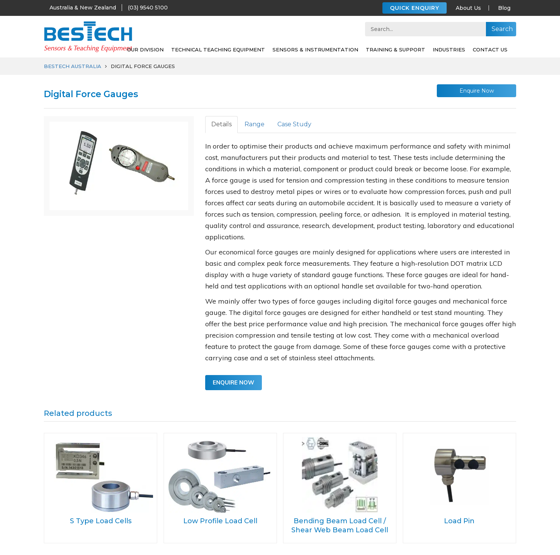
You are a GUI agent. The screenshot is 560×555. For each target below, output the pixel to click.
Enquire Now (476, 90)
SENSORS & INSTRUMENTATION (315, 50)
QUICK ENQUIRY (414, 8)
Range (254, 124)
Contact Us (490, 50)
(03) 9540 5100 (148, 7)
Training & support (395, 50)
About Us (468, 8)
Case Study (294, 124)
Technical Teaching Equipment (218, 50)
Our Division (145, 50)
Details (221, 124)
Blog (504, 8)
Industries (449, 50)
